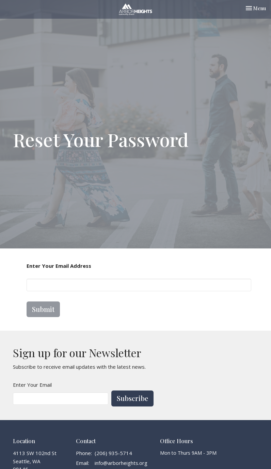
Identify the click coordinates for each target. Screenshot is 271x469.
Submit (43, 309)
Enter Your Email (32, 384)
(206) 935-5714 (113, 453)
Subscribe (132, 398)
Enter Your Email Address (59, 265)
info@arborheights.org (121, 462)
